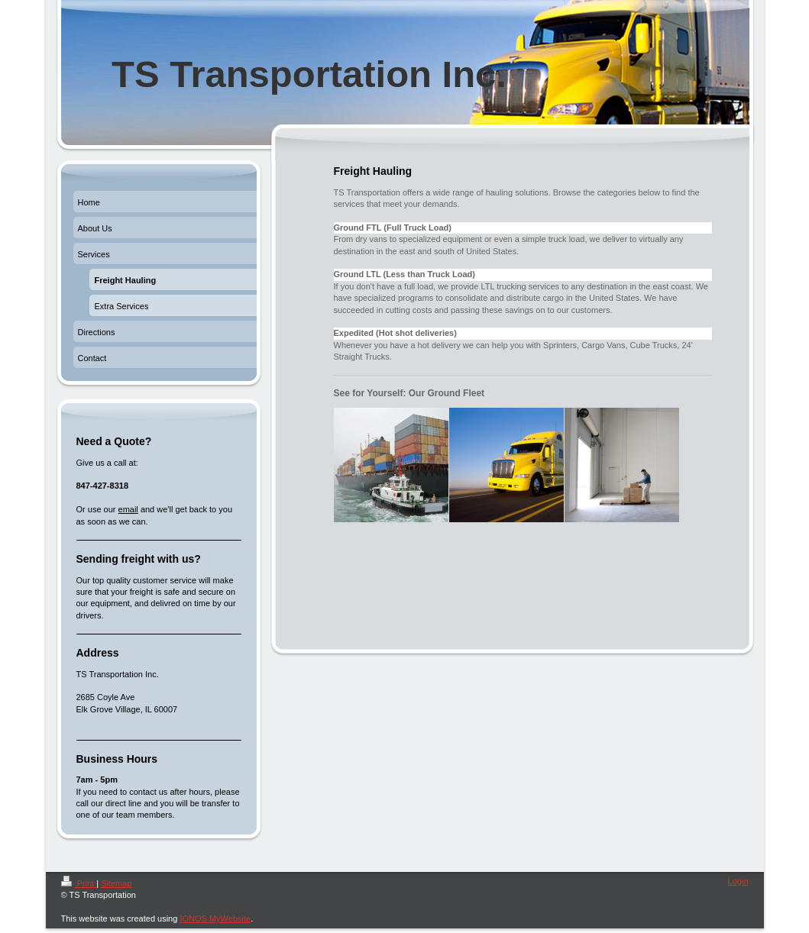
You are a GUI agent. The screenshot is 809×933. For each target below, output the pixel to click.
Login (738, 881)
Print (79, 883)
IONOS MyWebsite (215, 918)
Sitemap (116, 883)
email (128, 509)
